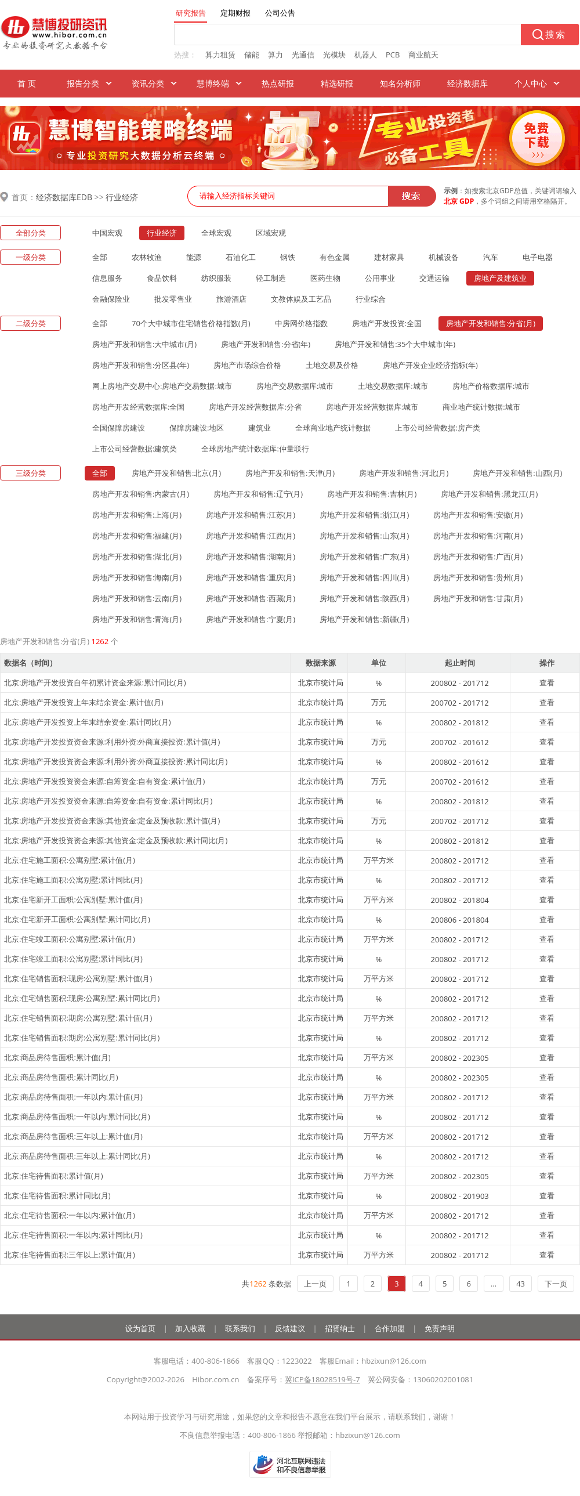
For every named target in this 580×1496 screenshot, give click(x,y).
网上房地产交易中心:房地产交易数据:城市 (162, 386)
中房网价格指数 (301, 323)
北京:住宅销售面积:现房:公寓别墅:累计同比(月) (82, 998)
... (493, 1283)
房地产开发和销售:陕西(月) (364, 598)
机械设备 (444, 257)
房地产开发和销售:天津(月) (290, 473)
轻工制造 (271, 278)
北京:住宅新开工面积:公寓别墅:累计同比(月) (77, 919)
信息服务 (107, 278)
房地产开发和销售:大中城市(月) (144, 344)
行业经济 (122, 197)
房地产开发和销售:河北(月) (403, 473)
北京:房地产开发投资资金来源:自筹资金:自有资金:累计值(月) (104, 781)
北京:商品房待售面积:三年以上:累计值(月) (73, 1136)
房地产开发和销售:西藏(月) (250, 598)
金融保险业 (111, 299)
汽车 (490, 257)
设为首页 (140, 1328)
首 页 (26, 83)
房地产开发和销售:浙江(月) (364, 514)
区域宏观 (271, 232)
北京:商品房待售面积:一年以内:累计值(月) (73, 1097)
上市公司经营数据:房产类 (437, 427)
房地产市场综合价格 (247, 365)
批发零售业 (173, 299)
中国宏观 (107, 232)
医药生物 (325, 278)
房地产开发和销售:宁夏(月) (250, 619)
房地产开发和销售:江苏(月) (250, 514)
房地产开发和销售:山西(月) (517, 473)
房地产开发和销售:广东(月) (364, 556)
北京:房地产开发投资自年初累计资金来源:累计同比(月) (95, 682)
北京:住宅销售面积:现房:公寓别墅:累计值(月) (78, 978)
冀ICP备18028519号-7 (322, 1379)
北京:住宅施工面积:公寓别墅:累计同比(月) (73, 880)
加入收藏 (190, 1328)
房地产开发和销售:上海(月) (137, 514)
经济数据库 (467, 83)
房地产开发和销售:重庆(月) (250, 577)
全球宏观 (216, 232)
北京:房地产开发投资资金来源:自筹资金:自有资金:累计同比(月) (108, 801)
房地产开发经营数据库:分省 (255, 407)
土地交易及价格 (332, 365)
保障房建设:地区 (196, 427)
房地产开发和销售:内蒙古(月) (140, 494)
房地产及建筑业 (500, 278)
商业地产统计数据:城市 (481, 407)
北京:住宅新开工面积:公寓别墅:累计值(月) (73, 899)
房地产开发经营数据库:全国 (138, 407)
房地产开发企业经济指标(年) (430, 365)
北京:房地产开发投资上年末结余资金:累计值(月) (84, 702)
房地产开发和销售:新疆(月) (364, 619)
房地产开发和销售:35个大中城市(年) (395, 344)
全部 (99, 257)
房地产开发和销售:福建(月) (137, 535)
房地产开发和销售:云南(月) (137, 598)
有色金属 (335, 257)
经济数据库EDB (64, 197)
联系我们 (240, 1328)
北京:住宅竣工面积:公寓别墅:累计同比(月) (73, 958)
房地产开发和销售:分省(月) (490, 323)
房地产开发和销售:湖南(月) (250, 556)
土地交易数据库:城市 (392, 386)
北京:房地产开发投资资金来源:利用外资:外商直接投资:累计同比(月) (115, 761)
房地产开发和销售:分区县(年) (140, 365)
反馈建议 (290, 1328)
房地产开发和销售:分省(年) (265, 344)
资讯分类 (148, 83)
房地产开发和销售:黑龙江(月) (489, 494)
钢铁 (287, 257)
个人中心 (530, 83)
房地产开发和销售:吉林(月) (371, 494)
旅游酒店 (231, 299)
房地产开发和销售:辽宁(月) (258, 494)
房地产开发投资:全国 (387, 323)
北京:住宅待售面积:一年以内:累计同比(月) (73, 1235)
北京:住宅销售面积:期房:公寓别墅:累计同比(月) (82, 1037)
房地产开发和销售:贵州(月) (478, 577)
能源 (193, 257)
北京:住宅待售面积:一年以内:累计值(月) (69, 1215)
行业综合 (371, 299)
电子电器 (538, 257)
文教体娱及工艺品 (301, 299)
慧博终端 (213, 83)
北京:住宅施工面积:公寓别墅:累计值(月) (69, 860)
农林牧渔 (147, 257)
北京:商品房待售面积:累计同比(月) (61, 1077)
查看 (546, 682)
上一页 (315, 1283)
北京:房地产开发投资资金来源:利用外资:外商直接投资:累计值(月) (112, 741)
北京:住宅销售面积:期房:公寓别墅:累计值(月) (78, 1018)
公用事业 (380, 278)
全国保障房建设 (118, 427)
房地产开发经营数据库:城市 (372, 407)
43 (520, 1283)
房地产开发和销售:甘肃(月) (478, 598)
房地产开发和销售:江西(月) (250, 535)
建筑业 (259, 427)
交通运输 (434, 278)
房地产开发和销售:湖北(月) (137, 556)
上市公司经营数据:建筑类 (134, 448)
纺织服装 (216, 278)
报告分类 (83, 83)
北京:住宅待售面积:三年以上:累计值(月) (69, 1254)
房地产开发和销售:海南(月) (137, 577)
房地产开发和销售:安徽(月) (478, 514)
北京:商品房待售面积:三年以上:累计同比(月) (77, 1156)
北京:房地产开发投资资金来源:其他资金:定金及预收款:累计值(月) (112, 820)
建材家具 (389, 257)
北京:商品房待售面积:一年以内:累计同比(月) (77, 1116)
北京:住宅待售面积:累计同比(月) (57, 1195)
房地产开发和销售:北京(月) (176, 473)
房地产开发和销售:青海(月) (137, 619)
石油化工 (241, 257)
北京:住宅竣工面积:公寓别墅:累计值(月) (69, 939)
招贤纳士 (340, 1328)
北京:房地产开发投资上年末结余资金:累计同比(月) (87, 722)
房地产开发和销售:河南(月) (478, 535)
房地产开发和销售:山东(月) (364, 535)
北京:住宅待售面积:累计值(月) (53, 1175)
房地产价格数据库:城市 (491, 386)
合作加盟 (390, 1328)
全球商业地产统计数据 (333, 427)
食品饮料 (162, 278)
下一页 (556, 1283)
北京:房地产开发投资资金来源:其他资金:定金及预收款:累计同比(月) (115, 840)
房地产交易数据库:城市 (295, 386)
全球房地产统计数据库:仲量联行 (255, 448)
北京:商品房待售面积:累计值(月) (57, 1057)
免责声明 (440, 1328)
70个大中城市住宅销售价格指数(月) (191, 323)
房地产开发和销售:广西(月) (478, 556)
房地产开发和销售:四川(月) (364, 577)
